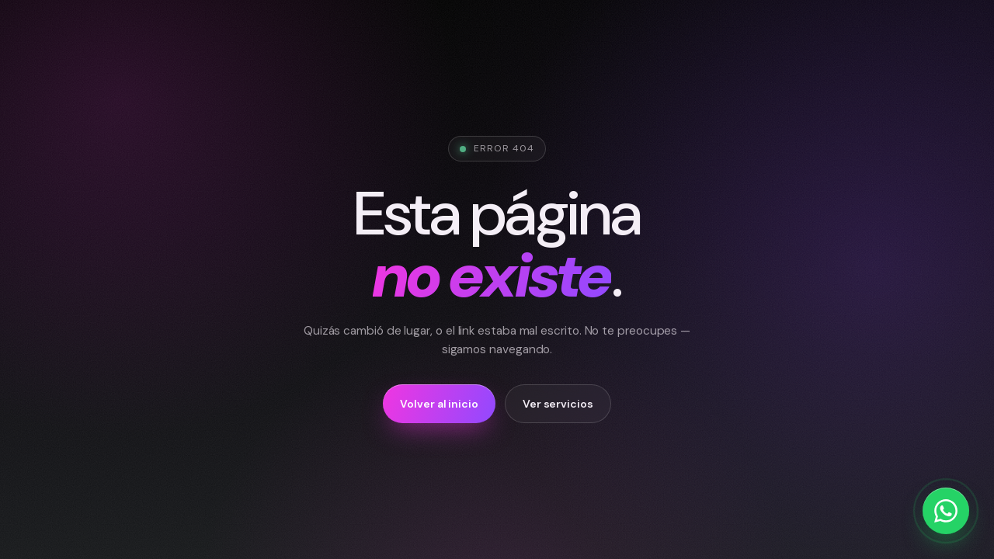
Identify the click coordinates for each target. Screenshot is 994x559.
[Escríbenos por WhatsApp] (946, 511)
